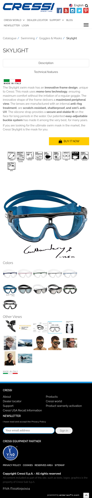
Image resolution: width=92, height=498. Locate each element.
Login (25, 25)
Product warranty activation (64, 406)
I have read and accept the (24, 421)
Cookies (28, 465)
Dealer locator (12, 401)
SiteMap (59, 465)
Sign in (64, 430)
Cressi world (54, 401)
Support (55, 20)
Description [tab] (46, 63)
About (7, 396)
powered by (63, 495)
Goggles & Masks (50, 38)
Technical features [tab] (46, 72)
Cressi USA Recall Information (22, 410)
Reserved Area (44, 465)
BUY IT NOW (69, 141)
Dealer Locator (37, 20)
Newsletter (12, 25)
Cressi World (12, 20)
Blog (69, 20)
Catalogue (10, 38)
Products (52, 396)
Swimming (28, 38)
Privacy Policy (38, 421)
